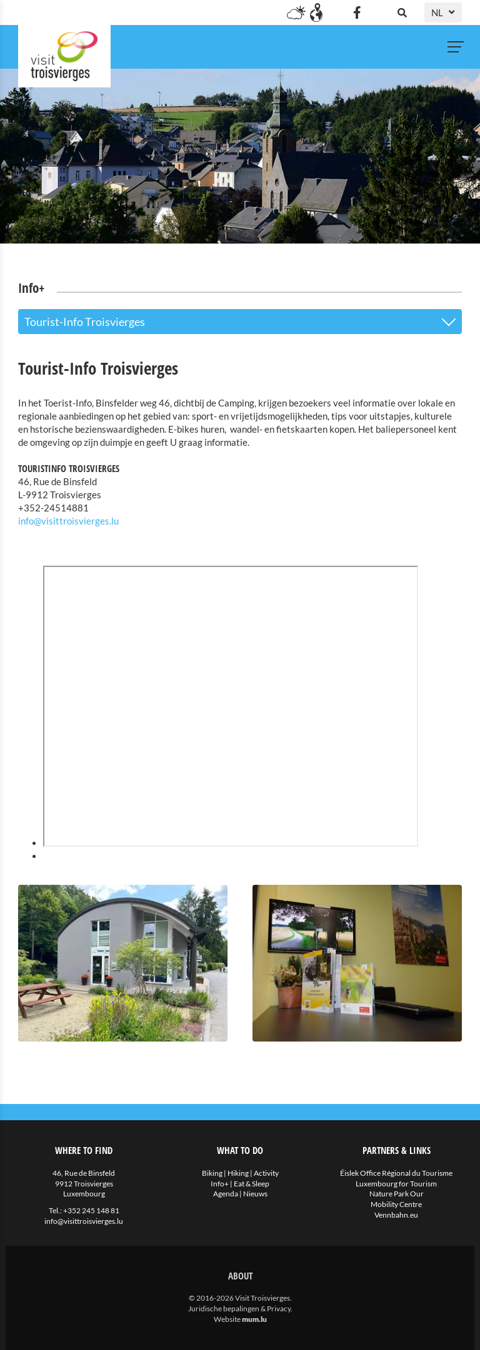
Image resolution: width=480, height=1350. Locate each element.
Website (227, 1319)
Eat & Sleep (251, 1183)
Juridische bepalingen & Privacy (239, 1308)
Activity (266, 1173)
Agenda (225, 1193)
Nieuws (255, 1193)
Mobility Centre (396, 1204)
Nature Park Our (396, 1193)
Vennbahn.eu (396, 1214)
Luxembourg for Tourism (396, 1183)
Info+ (220, 1183)
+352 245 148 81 (91, 1210)
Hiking (238, 1173)
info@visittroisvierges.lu (68, 520)
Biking (212, 1173)
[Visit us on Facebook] (357, 12)
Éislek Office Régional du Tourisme (396, 1173)
